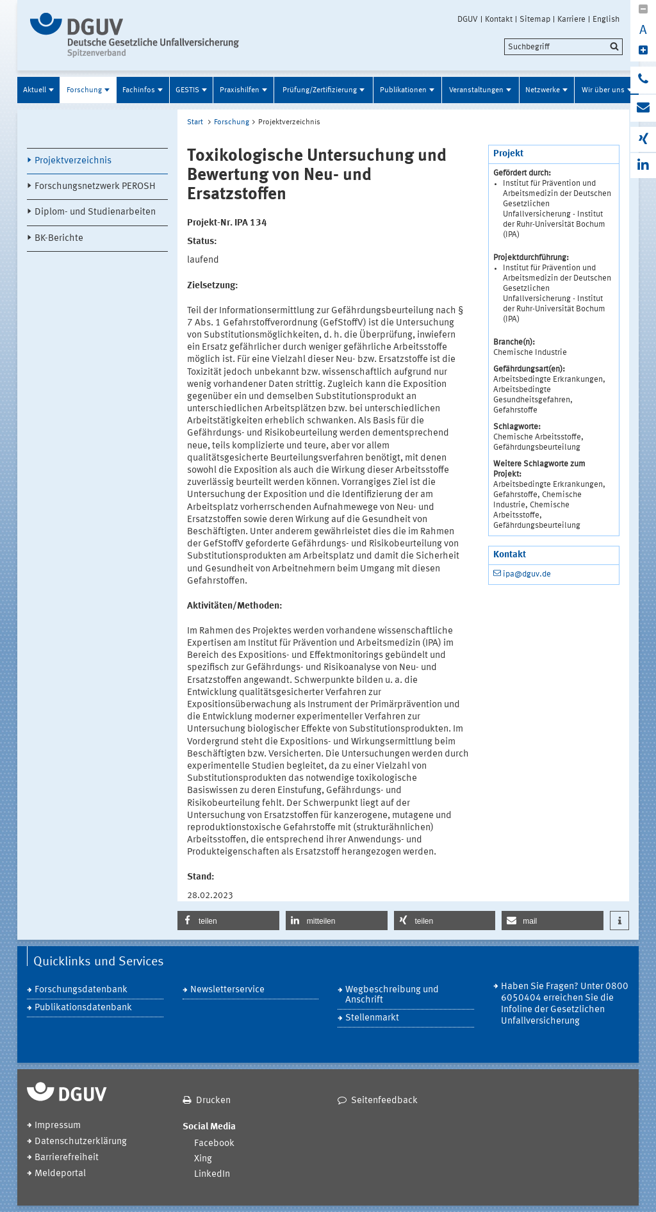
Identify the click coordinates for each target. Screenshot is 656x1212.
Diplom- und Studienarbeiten (95, 212)
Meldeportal (60, 1174)
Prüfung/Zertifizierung (320, 90)
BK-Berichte (59, 238)
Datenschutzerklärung (81, 1142)
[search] (563, 46)
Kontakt (498, 19)
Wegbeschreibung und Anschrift (392, 995)
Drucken (213, 1101)
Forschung (84, 90)
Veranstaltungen (476, 90)
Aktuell (34, 90)
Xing (203, 1159)
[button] (228, 920)
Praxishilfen (239, 90)
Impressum (58, 1126)
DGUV (467, 19)
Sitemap (535, 19)
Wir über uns (603, 90)
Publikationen (403, 90)
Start (195, 122)
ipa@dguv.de (527, 574)
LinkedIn (212, 1174)
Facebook (214, 1144)
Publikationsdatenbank (83, 1008)
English (606, 19)
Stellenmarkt (372, 1018)
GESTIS (187, 90)
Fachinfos (138, 90)
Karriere (571, 19)
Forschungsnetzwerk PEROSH (95, 187)
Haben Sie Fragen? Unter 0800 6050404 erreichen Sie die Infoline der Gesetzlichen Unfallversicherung (564, 1004)
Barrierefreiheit (67, 1158)
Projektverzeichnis (73, 161)
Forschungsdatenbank (81, 990)
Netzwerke (542, 90)
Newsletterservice (227, 990)
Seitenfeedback (384, 1101)
